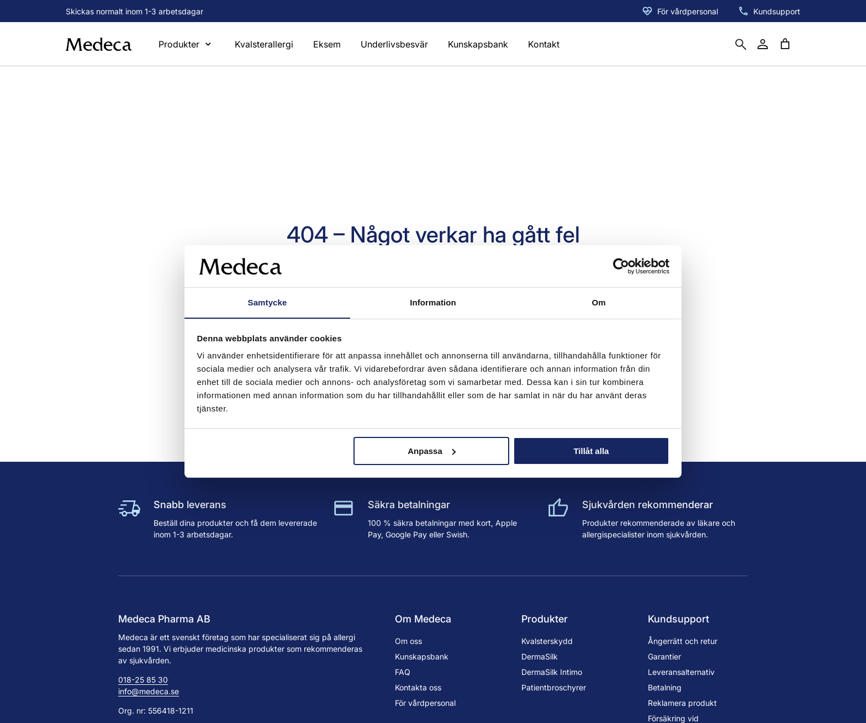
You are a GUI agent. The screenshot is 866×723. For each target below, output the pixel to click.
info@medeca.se (148, 691)
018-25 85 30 (143, 679)
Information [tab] (433, 302)
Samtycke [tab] (267, 302)
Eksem (327, 44)
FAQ (402, 672)
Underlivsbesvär (394, 44)
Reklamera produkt (682, 703)
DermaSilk (539, 656)
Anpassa (432, 451)
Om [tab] (598, 302)
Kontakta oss (418, 687)
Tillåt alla (591, 451)
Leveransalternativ (681, 672)
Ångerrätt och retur (682, 641)
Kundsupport (776, 11)
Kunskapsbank (478, 44)
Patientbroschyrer (553, 687)
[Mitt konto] (763, 44)
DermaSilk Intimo (551, 672)
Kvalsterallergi (264, 44)
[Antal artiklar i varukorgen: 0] (785, 44)
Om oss (408, 641)
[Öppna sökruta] (741, 44)
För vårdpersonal (687, 11)
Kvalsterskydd (547, 641)
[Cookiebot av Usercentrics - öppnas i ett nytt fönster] (621, 265)
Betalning (665, 687)
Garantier (664, 656)
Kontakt (543, 44)
